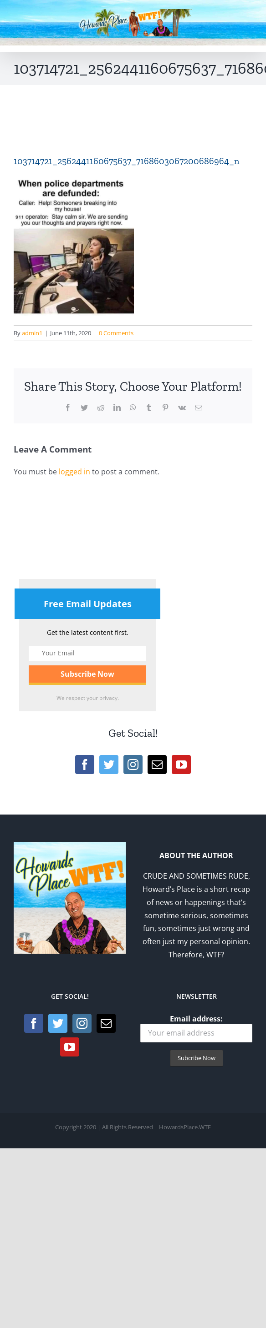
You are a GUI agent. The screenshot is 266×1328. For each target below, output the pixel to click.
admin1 (32, 333)
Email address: (196, 1028)
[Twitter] (108, 764)
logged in (74, 472)
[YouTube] (181, 764)
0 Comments (116, 333)
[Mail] (157, 764)
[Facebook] (84, 764)
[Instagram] (133, 764)
